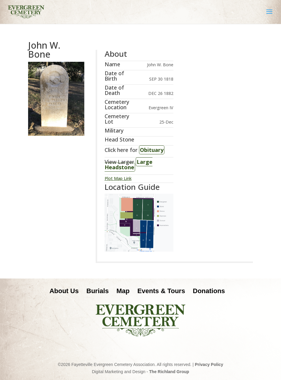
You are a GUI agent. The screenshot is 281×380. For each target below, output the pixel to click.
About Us (64, 291)
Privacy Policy (209, 364)
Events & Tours (161, 291)
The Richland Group (169, 371)
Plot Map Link (118, 178)
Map (123, 291)
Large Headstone (128, 164)
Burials (97, 291)
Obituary (152, 149)
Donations (209, 291)
